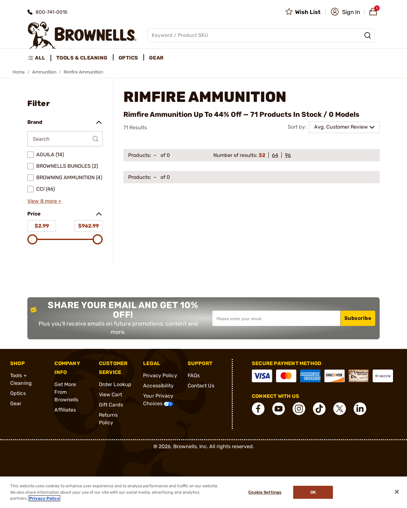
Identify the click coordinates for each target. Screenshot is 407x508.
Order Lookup (115, 384)
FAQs (194, 375)
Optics (18, 393)
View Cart (110, 395)
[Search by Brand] (65, 138)
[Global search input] (261, 35)
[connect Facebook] (258, 408)
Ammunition (44, 72)
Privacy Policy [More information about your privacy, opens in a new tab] (44, 498)
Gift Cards (111, 405)
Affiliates (65, 410)
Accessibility (158, 386)
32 (262, 155)
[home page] (82, 35)
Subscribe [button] (358, 318)
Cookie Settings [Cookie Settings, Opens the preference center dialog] (264, 492)
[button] (345, 12)
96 (288, 155)
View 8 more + (44, 201)
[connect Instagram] (299, 408)
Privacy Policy (160, 375)
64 (275, 155)
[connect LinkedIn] (360, 408)
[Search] (367, 35)
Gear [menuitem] (156, 58)
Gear (15, 403)
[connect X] (339, 408)
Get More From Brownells (66, 392)
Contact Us (201, 386)
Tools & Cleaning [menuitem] (82, 58)
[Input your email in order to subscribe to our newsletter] (276, 318)
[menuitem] (39, 58)
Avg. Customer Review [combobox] (341, 127)
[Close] (397, 492)
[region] (203, 492)
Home (19, 72)
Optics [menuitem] (128, 58)
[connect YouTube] (278, 408)
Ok (313, 492)
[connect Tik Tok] (319, 408)
